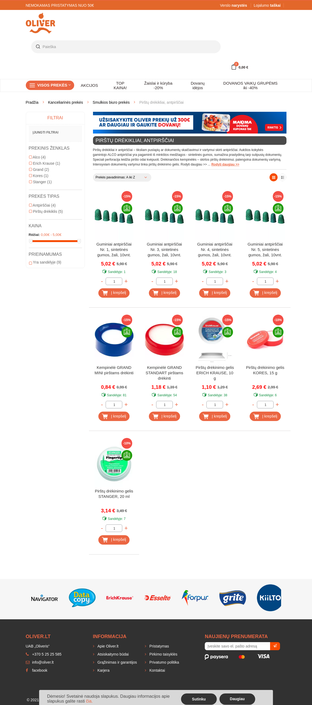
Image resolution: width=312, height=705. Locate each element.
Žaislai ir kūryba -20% (158, 85)
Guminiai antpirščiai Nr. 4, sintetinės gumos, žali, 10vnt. (214, 249)
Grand (39, 169)
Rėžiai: (34, 235)
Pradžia (32, 102)
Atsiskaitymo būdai (112, 654)
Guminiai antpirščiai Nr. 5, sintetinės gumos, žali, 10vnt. (265, 249)
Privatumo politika (163, 662)
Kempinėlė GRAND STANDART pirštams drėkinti (164, 372)
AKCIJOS (89, 85)
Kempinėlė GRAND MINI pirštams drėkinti (114, 370)
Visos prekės (54, 85)
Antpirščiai (42, 205)
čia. (89, 701)
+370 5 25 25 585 (44, 654)
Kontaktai (156, 670)
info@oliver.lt (40, 662)
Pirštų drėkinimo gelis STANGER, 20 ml (114, 494)
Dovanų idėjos (198, 85)
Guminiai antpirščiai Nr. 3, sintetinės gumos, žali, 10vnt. (164, 249)
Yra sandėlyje (45, 262)
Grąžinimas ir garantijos (116, 662)
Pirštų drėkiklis (46, 211)
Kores (38, 176)
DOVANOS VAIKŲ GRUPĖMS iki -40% (250, 85)
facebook (37, 670)
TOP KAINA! (120, 85)
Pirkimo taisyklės (162, 654)
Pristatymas (158, 646)
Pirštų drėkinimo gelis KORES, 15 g (265, 370)
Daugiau (237, 699)
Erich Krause (44, 163)
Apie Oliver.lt (107, 646)
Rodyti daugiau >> (225, 164)
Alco (37, 157)
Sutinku (199, 699)
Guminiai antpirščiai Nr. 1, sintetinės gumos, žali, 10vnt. (114, 249)
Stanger (40, 182)
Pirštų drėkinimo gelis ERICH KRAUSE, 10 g (215, 372)
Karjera (103, 670)
